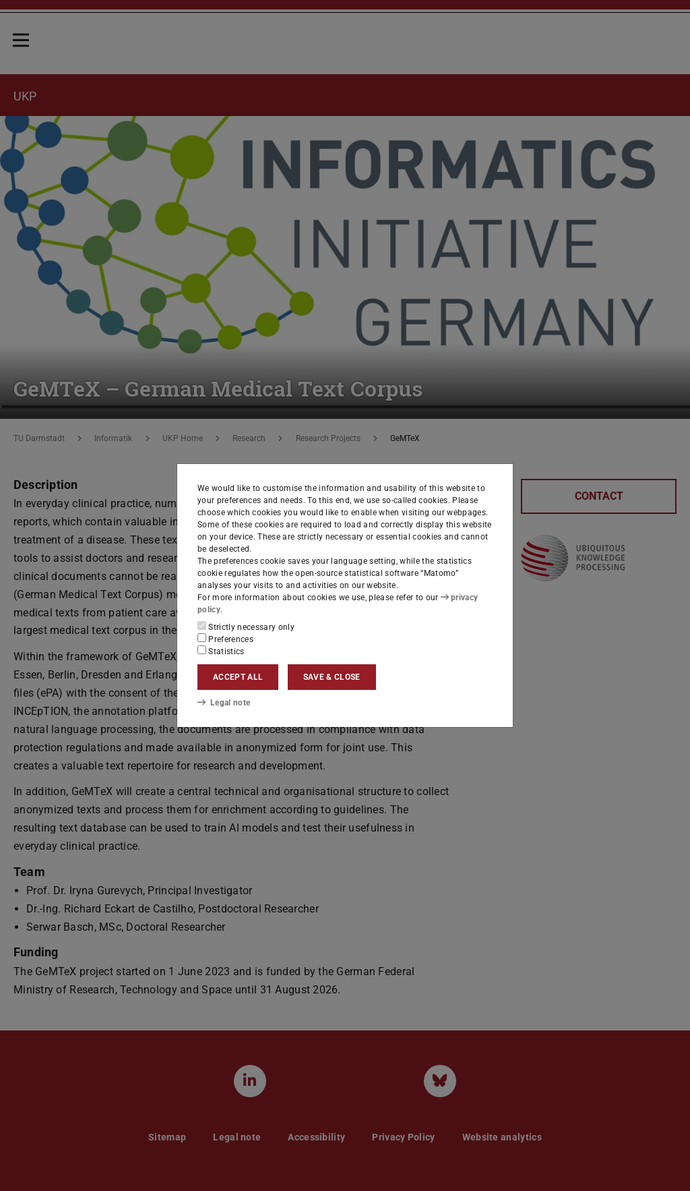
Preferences (225, 638)
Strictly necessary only (245, 626)
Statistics (221, 650)
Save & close (331, 677)
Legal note (223, 702)
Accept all (238, 677)
